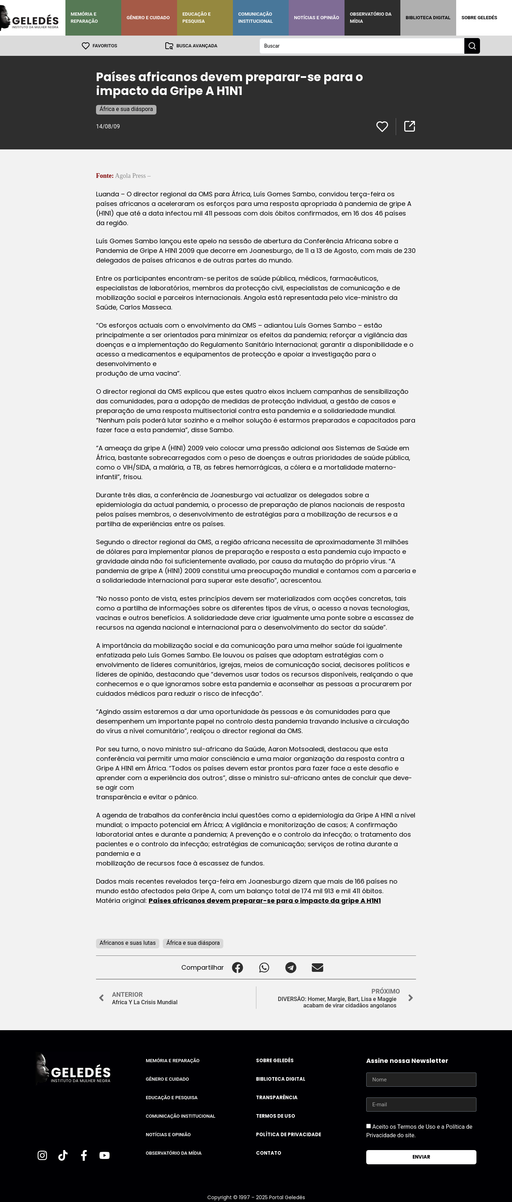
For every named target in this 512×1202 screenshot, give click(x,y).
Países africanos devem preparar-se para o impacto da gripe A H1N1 (265, 900)
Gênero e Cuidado (148, 17)
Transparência (277, 1097)
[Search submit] (472, 45)
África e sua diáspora (126, 108)
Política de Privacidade (288, 1134)
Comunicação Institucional (255, 17)
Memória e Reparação (84, 17)
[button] (237, 967)
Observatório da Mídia (370, 17)
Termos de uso (275, 1115)
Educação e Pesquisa (196, 17)
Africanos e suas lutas (128, 942)
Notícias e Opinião (316, 17)
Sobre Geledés (479, 17)
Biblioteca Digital (428, 17)
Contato (268, 1152)
